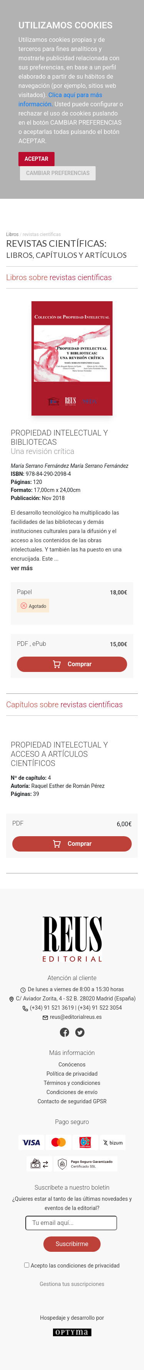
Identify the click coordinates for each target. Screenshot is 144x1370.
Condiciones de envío (72, 1092)
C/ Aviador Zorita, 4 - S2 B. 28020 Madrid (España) (72, 998)
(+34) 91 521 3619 (48, 1008)
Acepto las (75, 1266)
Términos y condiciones (72, 1083)
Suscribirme (72, 1244)
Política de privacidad (72, 1074)
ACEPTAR (36, 159)
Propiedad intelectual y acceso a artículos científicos (59, 754)
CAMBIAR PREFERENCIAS (57, 173)
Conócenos (72, 1064)
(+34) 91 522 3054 (100, 1008)
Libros (12, 234)
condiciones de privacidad (88, 1266)
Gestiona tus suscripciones (72, 1284)
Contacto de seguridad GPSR (72, 1101)
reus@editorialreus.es (72, 1017)
